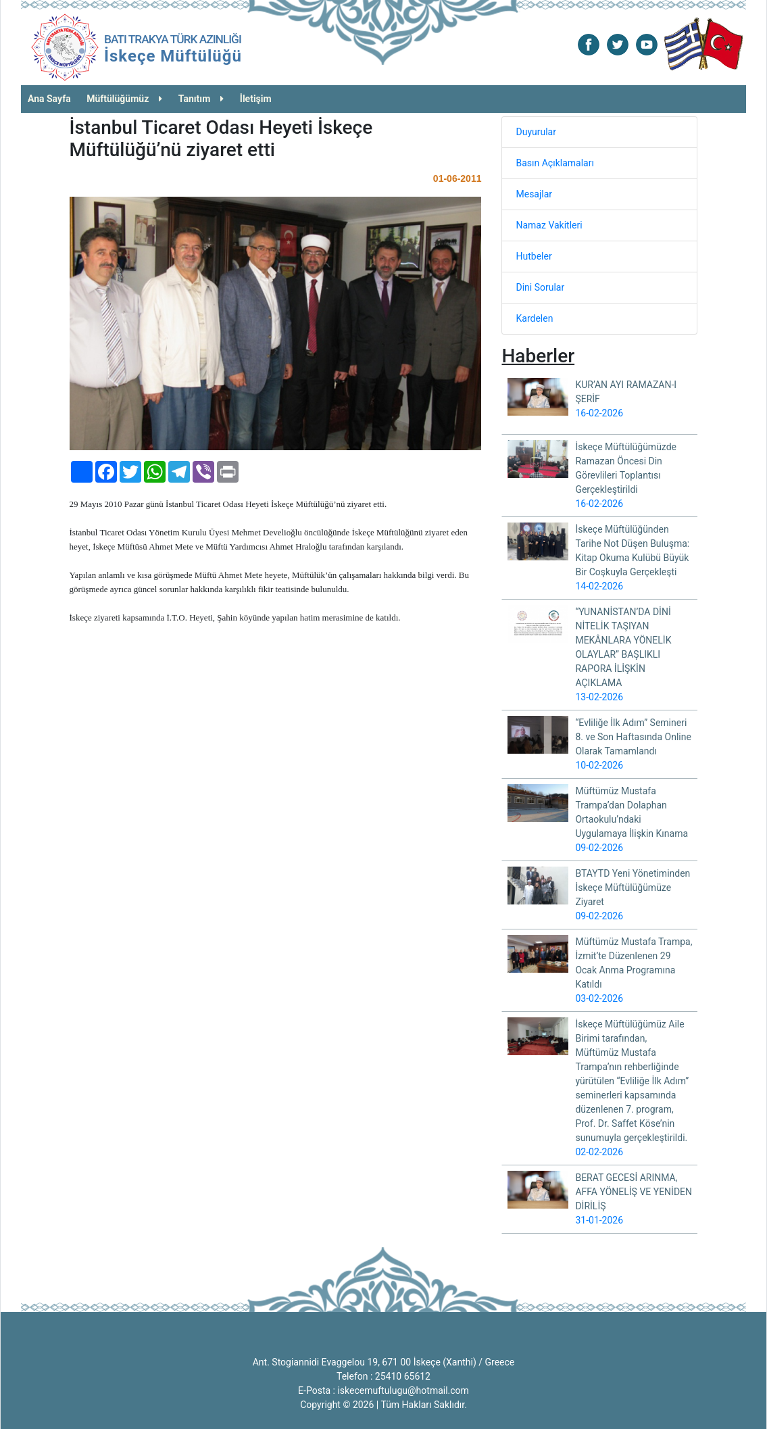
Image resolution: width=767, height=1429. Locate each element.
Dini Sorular (540, 287)
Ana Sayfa (49, 98)
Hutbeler (533, 256)
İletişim (256, 98)
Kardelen (534, 318)
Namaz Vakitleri (549, 225)
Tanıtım (201, 98)
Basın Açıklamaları (554, 163)
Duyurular (535, 131)
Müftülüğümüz (124, 98)
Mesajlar (534, 194)
